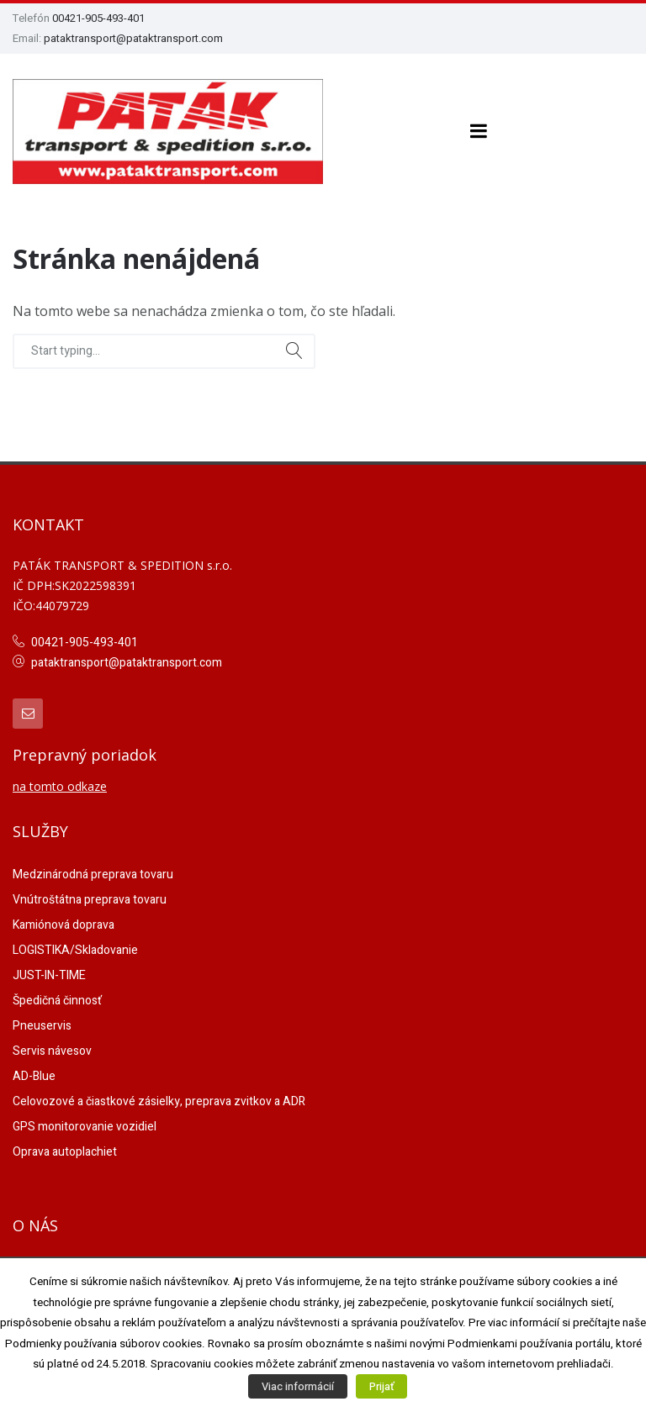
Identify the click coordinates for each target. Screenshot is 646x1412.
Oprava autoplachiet (65, 1152)
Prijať (381, 1386)
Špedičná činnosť (57, 1000)
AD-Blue (34, 1076)
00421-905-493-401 (98, 18)
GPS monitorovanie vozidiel (84, 1126)
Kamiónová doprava (63, 925)
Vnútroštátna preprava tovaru (90, 900)
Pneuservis (42, 1026)
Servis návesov (52, 1051)
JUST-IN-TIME (49, 975)
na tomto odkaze (60, 786)
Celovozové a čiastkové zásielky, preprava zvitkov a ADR (159, 1101)
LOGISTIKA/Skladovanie (75, 950)
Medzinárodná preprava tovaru (93, 874)
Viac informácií (298, 1386)
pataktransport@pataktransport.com (133, 38)
